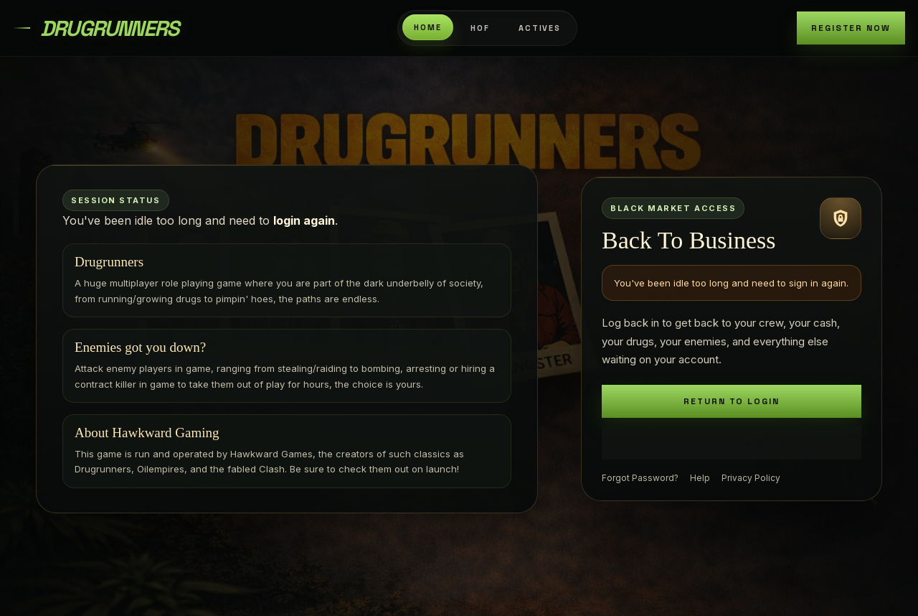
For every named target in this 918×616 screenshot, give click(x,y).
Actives (540, 28)
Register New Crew (731, 443)
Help (700, 477)
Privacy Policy (750, 477)
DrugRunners (109, 28)
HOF (480, 28)
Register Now (851, 28)
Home (428, 27)
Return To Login (731, 401)
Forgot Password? (640, 477)
